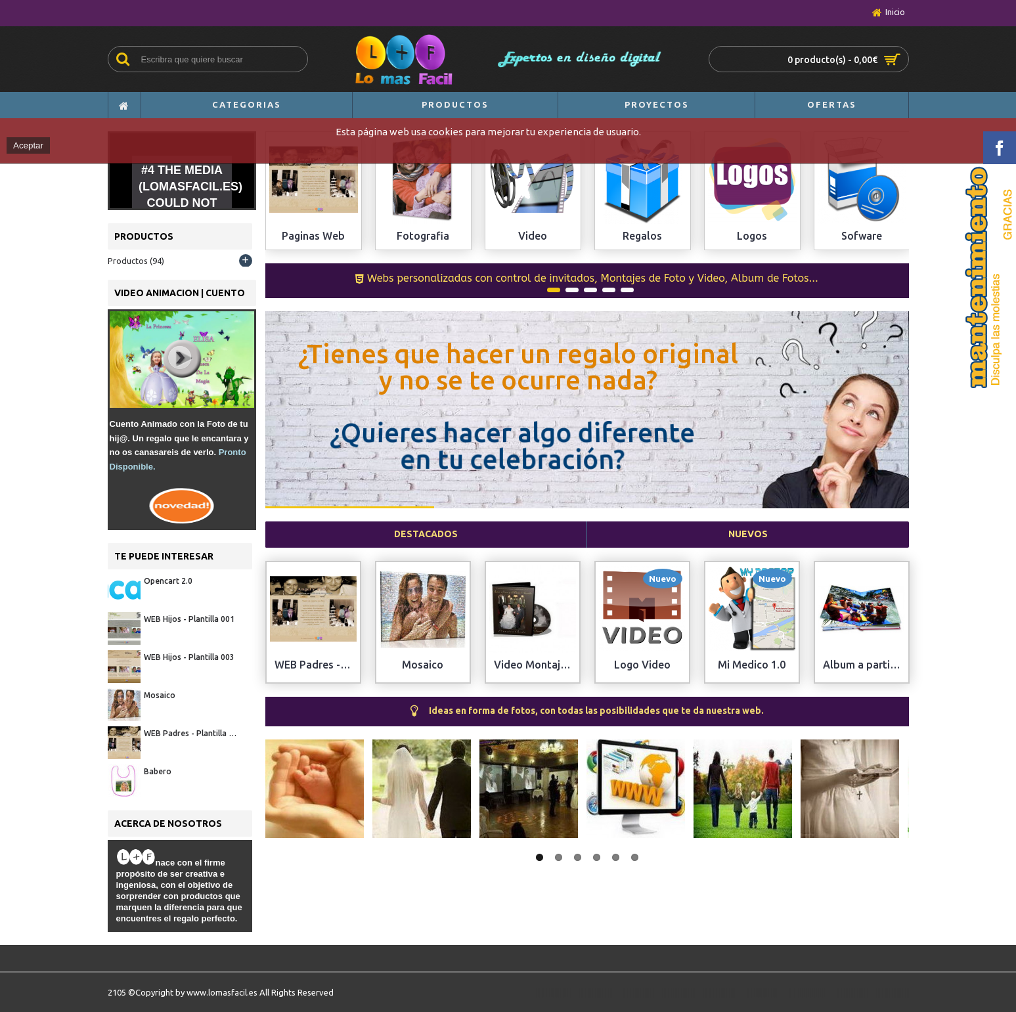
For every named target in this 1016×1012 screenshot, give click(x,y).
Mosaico (159, 695)
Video (532, 236)
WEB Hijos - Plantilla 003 (189, 657)
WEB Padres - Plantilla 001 (191, 733)
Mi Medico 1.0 (751, 665)
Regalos (642, 236)
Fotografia (423, 236)
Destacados (426, 534)
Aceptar (28, 145)
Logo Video (642, 665)
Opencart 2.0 (168, 581)
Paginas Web (313, 236)
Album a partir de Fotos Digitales (864, 665)
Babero (157, 771)
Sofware (861, 236)
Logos (752, 236)
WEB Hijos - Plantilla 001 (189, 619)
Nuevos (748, 534)
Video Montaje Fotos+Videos (535, 665)
